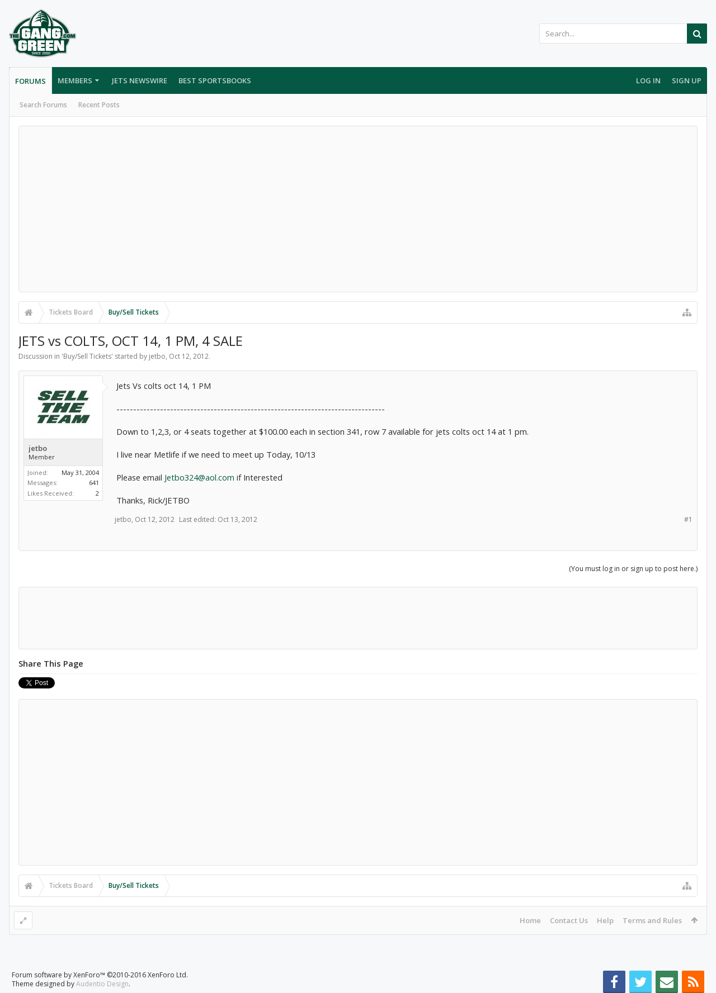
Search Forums (43, 105)
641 (94, 482)
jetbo (157, 356)
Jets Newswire (139, 80)
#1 (688, 519)
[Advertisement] (358, 209)
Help (605, 920)
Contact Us (569, 920)
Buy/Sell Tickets (87, 356)
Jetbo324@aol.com (199, 477)
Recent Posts (99, 105)
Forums (30, 81)
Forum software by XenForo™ (100, 975)
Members (75, 80)
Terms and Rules (652, 920)
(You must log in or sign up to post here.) (633, 568)
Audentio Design (102, 984)
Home (530, 920)
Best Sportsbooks (214, 80)
